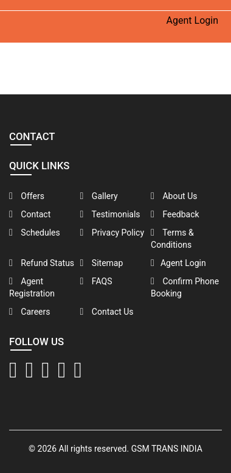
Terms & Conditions (172, 239)
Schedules (34, 232)
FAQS (96, 281)
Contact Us (107, 312)
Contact (29, 214)
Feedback (175, 214)
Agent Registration (32, 287)
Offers (26, 196)
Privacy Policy (112, 232)
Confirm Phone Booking (185, 287)
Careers (29, 312)
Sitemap (101, 263)
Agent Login (192, 20)
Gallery (99, 196)
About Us (174, 196)
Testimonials (110, 214)
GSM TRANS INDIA (166, 449)
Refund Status (41, 263)
